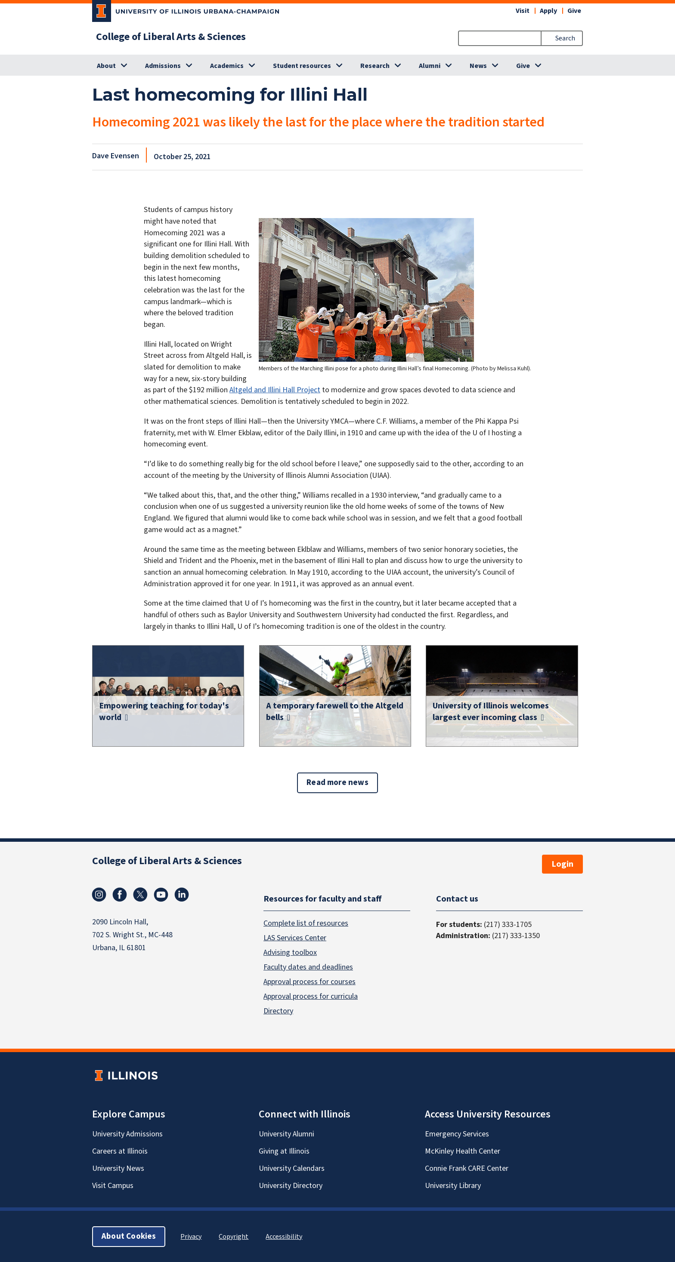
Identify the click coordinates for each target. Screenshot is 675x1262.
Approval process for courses (309, 981)
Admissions (163, 66)
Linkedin (181, 894)
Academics (227, 66)
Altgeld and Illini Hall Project (274, 390)
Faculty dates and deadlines (308, 966)
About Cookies (129, 1236)
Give (574, 10)
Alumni (429, 66)
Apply (548, 10)
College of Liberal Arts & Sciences (171, 37)
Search (565, 38)
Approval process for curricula (310, 996)
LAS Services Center (294, 937)
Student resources (302, 66)
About (106, 66)
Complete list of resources (305, 922)
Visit (522, 10)
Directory (278, 1010)
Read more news (337, 782)
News (478, 66)
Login (562, 864)
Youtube (161, 894)
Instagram (99, 894)
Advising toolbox (290, 952)
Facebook (119, 894)
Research (375, 66)
